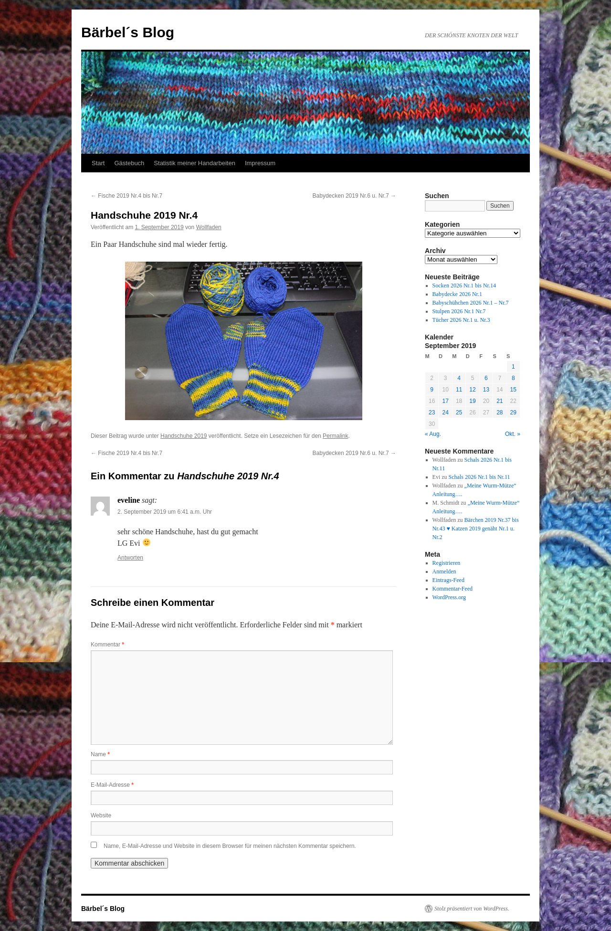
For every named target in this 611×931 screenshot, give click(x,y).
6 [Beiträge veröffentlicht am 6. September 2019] (486, 378)
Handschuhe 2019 (183, 436)
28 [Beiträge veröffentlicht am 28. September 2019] (499, 412)
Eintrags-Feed (448, 580)
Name (100, 754)
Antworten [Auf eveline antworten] (130, 557)
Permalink (335, 436)
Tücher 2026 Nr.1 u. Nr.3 (461, 320)
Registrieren (446, 563)
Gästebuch (129, 163)
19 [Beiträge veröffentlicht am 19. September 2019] (472, 401)
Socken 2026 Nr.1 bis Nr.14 (464, 285)
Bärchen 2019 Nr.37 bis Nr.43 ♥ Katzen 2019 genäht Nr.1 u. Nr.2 (475, 528)
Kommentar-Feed (452, 588)
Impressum (260, 163)
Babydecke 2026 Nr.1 (457, 294)
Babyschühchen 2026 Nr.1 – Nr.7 (470, 302)
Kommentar (107, 644)
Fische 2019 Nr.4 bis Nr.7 (126, 195)
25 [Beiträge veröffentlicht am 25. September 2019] (459, 412)
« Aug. (433, 434)
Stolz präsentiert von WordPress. (471, 908)
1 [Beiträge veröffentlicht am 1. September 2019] (513, 366)
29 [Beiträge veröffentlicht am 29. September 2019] (513, 412)
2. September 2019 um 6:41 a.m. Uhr (164, 511)
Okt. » (512, 434)
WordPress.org (449, 597)
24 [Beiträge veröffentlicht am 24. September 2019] (445, 412)
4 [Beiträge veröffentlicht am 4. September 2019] (459, 378)
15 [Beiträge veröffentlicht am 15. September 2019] (513, 389)
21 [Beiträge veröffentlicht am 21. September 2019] (499, 401)
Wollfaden (208, 227)
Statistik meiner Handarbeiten (194, 163)
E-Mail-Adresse (112, 785)
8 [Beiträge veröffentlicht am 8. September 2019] (513, 378)
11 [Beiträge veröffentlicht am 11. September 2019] (459, 389)
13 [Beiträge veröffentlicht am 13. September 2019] (486, 389)
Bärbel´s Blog (127, 32)
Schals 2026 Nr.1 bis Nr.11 (479, 477)
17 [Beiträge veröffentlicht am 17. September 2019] (445, 401)
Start (98, 163)
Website (101, 815)
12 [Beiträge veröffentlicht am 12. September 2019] (472, 389)
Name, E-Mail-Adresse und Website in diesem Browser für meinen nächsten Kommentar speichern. (230, 846)
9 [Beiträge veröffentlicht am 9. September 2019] (431, 389)
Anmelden (444, 571)
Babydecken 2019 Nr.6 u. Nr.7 (354, 195)
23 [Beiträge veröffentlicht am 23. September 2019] (432, 412)
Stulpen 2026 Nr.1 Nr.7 (459, 311)
